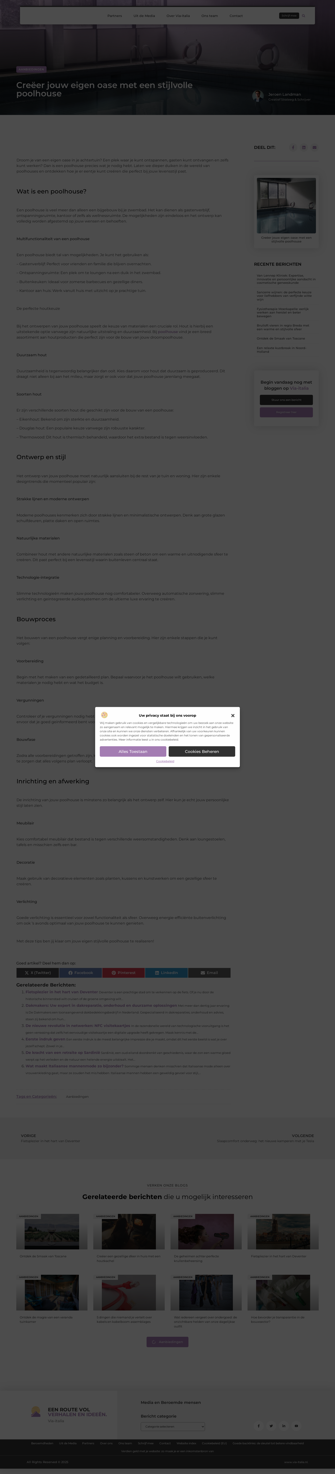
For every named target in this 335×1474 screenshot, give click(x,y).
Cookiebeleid (165, 761)
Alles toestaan (133, 751)
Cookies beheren (202, 751)
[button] (233, 715)
